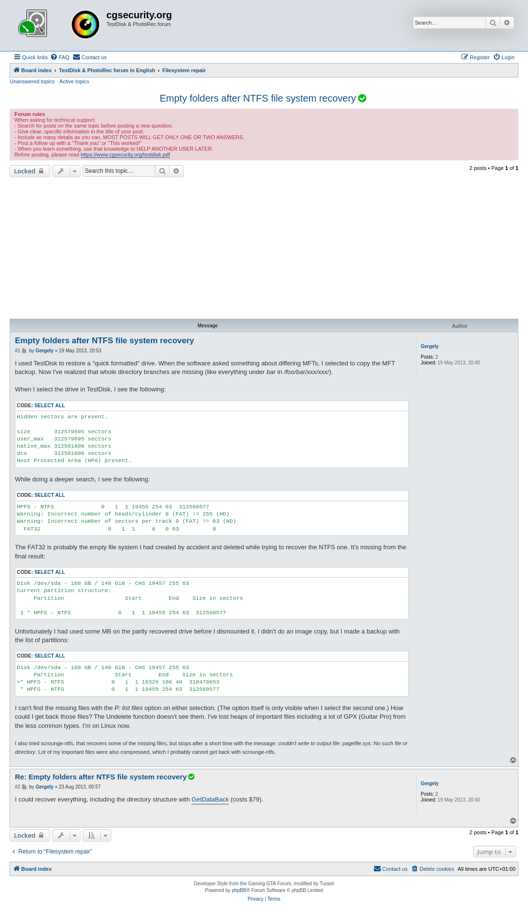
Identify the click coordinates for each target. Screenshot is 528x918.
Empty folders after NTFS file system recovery (258, 98)
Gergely (429, 346)
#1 (17, 350)
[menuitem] (59, 57)
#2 (17, 786)
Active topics (75, 81)
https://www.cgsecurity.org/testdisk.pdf (125, 154)
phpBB (239, 890)
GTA (271, 883)
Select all (49, 405)
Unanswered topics (32, 81)
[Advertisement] (264, 249)
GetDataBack (210, 799)
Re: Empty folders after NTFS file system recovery (105, 777)
